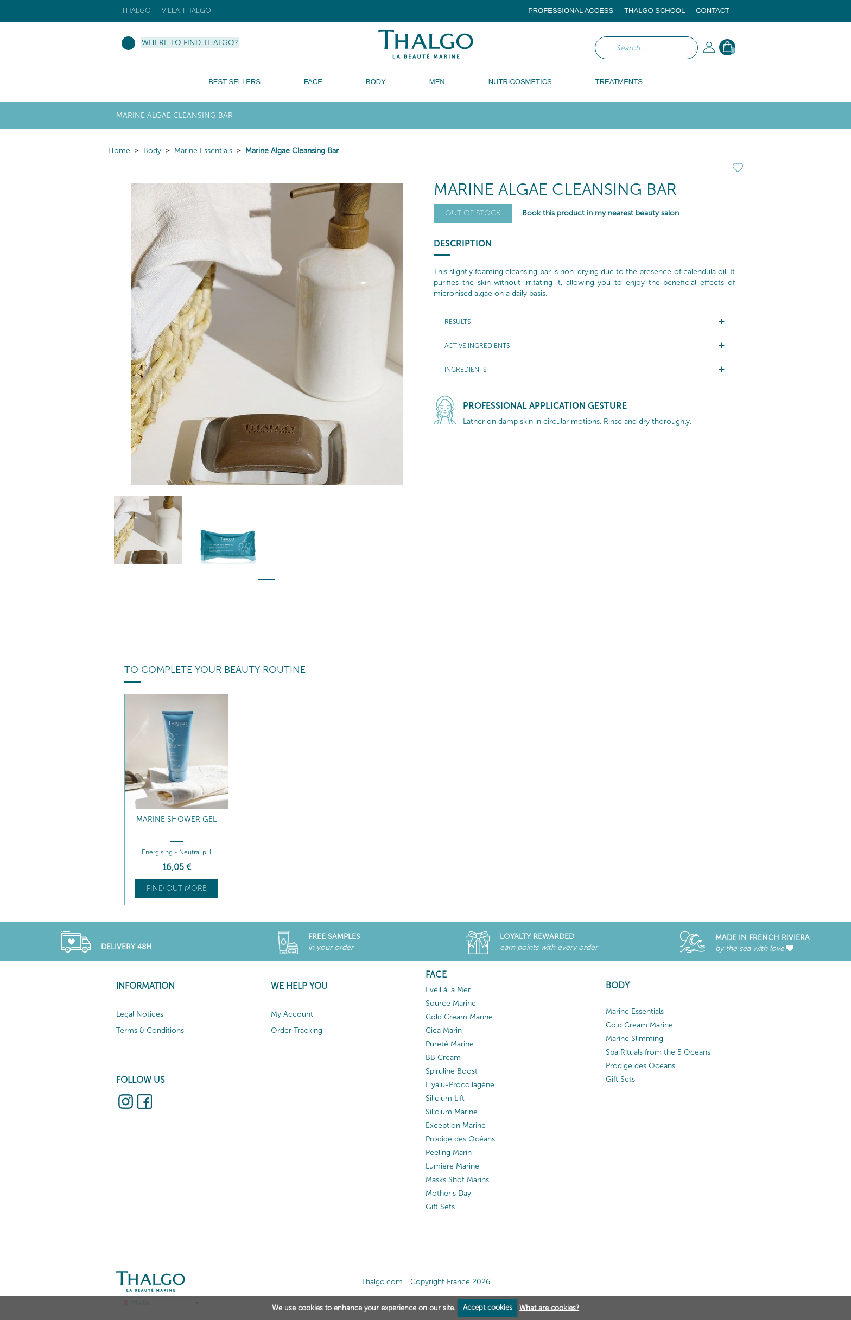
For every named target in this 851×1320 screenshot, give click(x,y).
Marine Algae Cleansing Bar (292, 150)
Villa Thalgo (186, 11)
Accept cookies (487, 1307)
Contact (712, 11)
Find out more (177, 888)
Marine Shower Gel (176, 819)
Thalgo (136, 11)
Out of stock (472, 213)
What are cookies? (549, 1307)
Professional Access (570, 11)
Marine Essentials (203, 150)
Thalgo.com (382, 1281)
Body (152, 150)
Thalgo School (654, 11)
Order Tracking (296, 1030)
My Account (292, 1014)
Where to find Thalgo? (190, 42)
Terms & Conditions (150, 1030)
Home (119, 150)
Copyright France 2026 (450, 1281)
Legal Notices (139, 1014)
